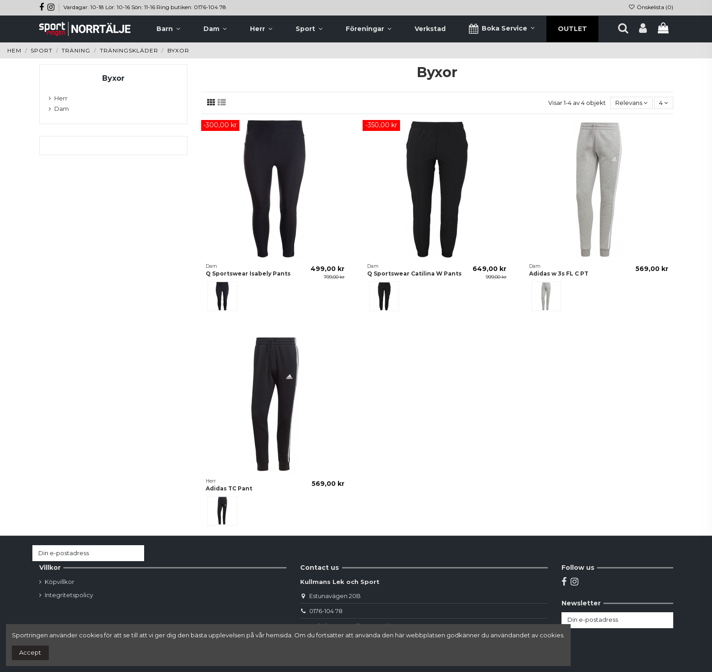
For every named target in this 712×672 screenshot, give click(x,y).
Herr (61, 98)
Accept (30, 652)
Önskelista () (650, 7)
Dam (61, 108)
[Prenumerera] (135, 553)
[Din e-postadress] (79, 553)
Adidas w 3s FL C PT (558, 273)
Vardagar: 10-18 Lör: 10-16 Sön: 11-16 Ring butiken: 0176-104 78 (144, 7)
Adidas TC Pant (229, 488)
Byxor (113, 78)
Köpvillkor (59, 581)
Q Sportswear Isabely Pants (248, 273)
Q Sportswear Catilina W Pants (414, 273)
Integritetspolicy (69, 595)
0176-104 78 (326, 611)
